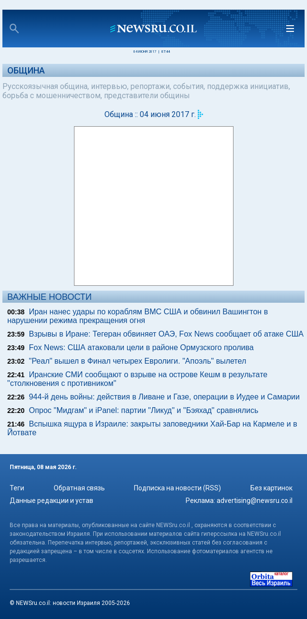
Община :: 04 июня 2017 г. (150, 114)
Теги (17, 488)
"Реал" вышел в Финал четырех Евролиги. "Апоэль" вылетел (138, 361)
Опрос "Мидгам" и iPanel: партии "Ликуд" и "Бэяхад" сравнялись (144, 410)
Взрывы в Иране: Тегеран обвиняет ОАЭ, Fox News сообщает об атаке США (166, 334)
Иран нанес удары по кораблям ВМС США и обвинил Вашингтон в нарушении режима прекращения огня (137, 316)
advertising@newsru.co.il (254, 500)
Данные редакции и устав (51, 500)
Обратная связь (79, 488)
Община (26, 70)
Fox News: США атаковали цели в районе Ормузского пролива (141, 347)
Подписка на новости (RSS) (177, 488)
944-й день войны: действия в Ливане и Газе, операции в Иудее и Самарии (164, 397)
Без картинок (271, 488)
